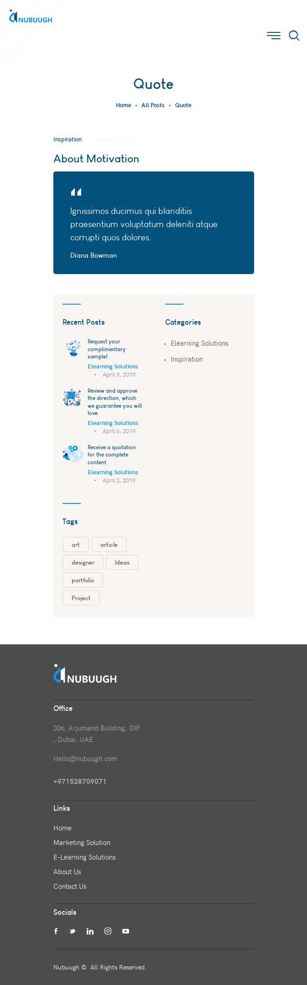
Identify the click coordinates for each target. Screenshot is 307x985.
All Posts (153, 105)
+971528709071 (80, 781)
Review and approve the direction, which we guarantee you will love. (115, 401)
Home (123, 105)
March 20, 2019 (117, 139)
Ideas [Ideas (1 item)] (122, 562)
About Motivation (96, 158)
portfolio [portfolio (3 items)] (83, 580)
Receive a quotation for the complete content (112, 454)
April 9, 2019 (119, 374)
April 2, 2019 (119, 480)
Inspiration (67, 139)
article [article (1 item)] (109, 544)
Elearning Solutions (113, 366)
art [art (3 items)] (76, 544)
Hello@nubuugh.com (85, 758)
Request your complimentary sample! (107, 348)
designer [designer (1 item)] (83, 562)
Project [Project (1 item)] (81, 597)
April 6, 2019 (119, 431)
